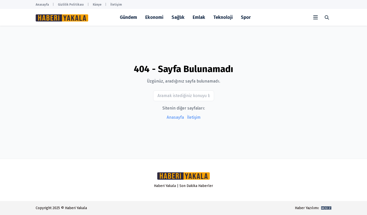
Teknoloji (223, 17)
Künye (97, 4)
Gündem (128, 17)
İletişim (116, 4)
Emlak (199, 17)
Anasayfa (42, 4)
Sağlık (178, 17)
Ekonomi (154, 17)
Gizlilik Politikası (71, 4)
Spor (246, 17)
